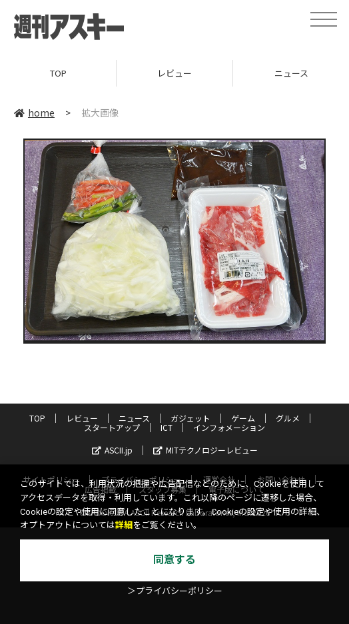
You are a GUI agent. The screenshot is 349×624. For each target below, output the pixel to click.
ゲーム (243, 418)
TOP (58, 73)
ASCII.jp (112, 450)
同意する (174, 559)
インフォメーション (229, 427)
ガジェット (190, 418)
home (34, 112)
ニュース (134, 418)
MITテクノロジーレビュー (205, 450)
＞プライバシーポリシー (174, 591)
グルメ (288, 418)
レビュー (174, 73)
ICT (167, 427)
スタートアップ (112, 427)
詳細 (124, 525)
